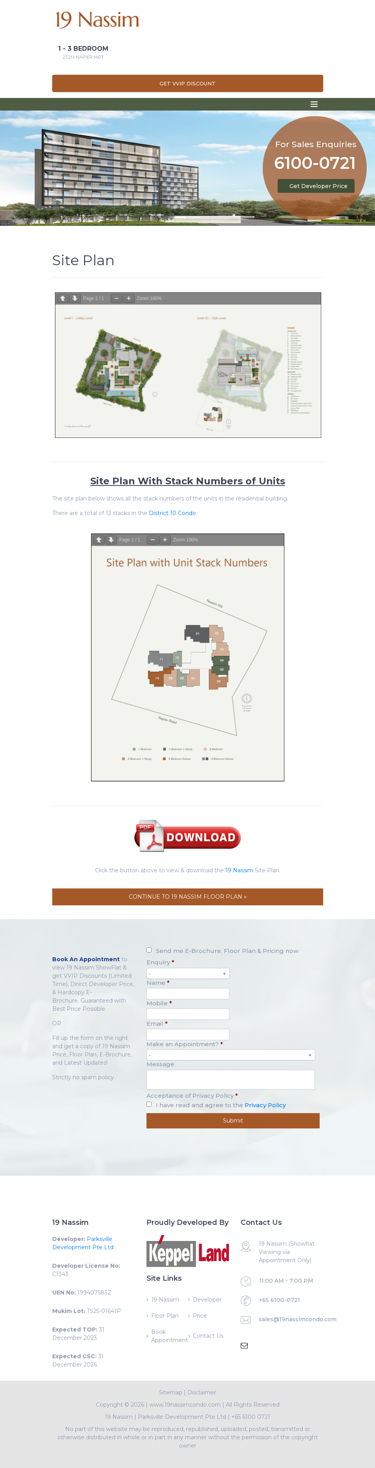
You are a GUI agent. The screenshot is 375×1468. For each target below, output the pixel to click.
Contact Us (208, 1335)
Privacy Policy (265, 1105)
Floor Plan (165, 1315)
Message (160, 1064)
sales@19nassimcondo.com (298, 1319)
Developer (207, 1299)
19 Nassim (239, 870)
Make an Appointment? (184, 1044)
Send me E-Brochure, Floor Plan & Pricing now (227, 951)
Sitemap (170, 1392)
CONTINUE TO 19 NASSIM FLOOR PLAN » (188, 896)
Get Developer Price (318, 186)
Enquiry (160, 962)
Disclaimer (201, 1392)
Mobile (159, 1003)
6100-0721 (315, 164)
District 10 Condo (172, 513)
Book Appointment (169, 1336)
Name (158, 982)
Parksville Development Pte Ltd (182, 1416)
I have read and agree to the (221, 1105)
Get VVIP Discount (187, 83)
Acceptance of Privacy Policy (192, 1095)
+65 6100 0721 (250, 1416)
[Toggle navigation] (314, 104)
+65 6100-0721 (279, 1300)
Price (200, 1315)
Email (157, 1023)
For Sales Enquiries (316, 144)
